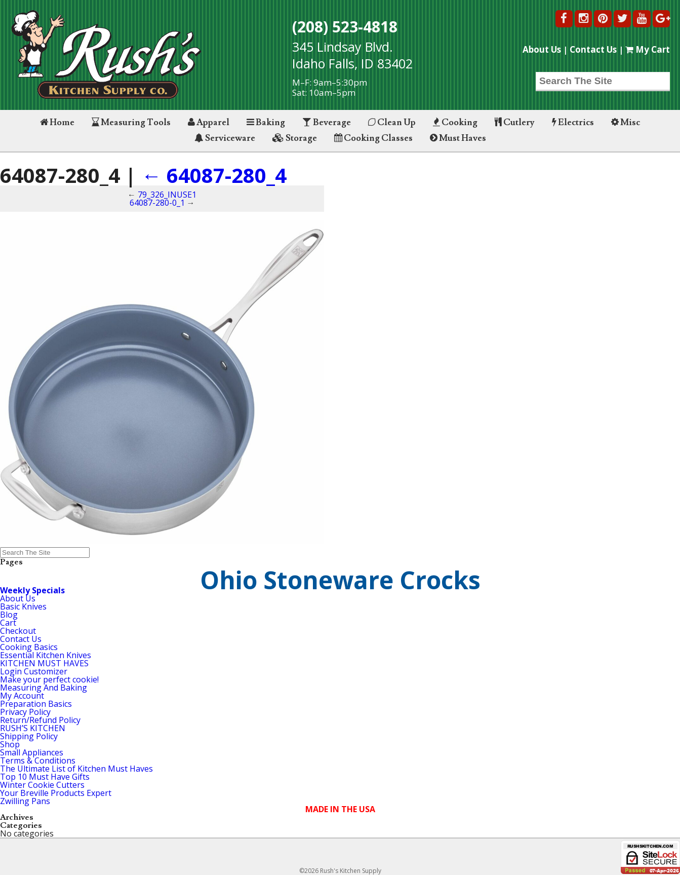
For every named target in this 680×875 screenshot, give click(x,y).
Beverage (326, 122)
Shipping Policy (29, 736)
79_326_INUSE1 (167, 194)
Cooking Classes (373, 138)
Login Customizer (33, 671)
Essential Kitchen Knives (45, 655)
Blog (9, 614)
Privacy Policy (25, 711)
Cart (8, 622)
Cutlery (515, 122)
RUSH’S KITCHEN (32, 728)
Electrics (573, 122)
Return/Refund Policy (40, 720)
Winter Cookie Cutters (42, 784)
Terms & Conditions (37, 760)
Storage (294, 138)
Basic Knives (23, 606)
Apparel (208, 122)
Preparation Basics (36, 703)
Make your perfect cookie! (49, 679)
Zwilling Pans (25, 801)
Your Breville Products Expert (55, 792)
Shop (10, 744)
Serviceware (224, 138)
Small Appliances (31, 752)
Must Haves (458, 138)
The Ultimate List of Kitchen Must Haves (76, 768)
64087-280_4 (214, 175)
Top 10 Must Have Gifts (45, 776)
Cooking (455, 122)
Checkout (18, 630)
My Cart (647, 49)
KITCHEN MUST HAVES (44, 663)
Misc (625, 122)
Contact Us (593, 49)
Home (57, 122)
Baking (266, 122)
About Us (542, 49)
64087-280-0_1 (157, 202)
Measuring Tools (131, 122)
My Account (22, 695)
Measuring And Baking (43, 687)
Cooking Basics (29, 647)
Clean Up (392, 122)
